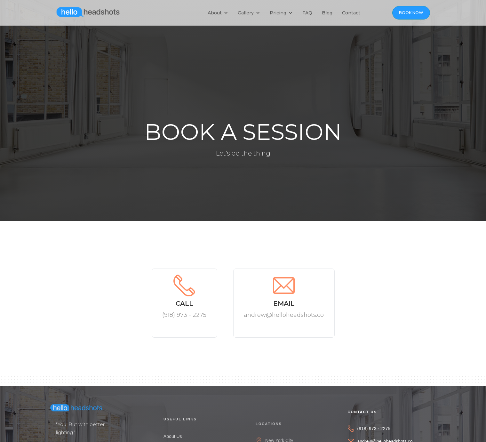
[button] (219, 12)
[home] (88, 11)
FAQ (307, 13)
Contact (351, 13)
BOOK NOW (411, 12)
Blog (327, 13)
